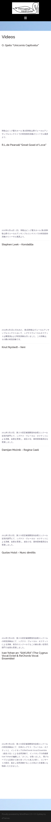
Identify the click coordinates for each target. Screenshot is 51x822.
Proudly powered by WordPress (15, 814)
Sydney (40, 814)
